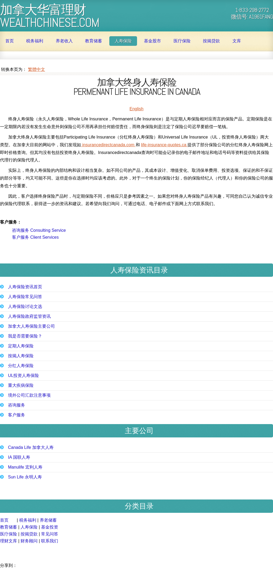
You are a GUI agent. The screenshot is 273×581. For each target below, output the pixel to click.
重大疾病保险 (21, 385)
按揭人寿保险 (21, 356)
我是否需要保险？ (25, 336)
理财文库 (8, 541)
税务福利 (34, 41)
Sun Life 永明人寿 (25, 477)
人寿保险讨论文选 (25, 306)
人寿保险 (123, 41)
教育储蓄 (93, 41)
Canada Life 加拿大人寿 (31, 447)
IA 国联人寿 (19, 457)
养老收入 (64, 41)
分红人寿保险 (21, 366)
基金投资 (49, 527)
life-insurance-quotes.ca (164, 145)
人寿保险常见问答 (25, 297)
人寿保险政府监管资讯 (29, 316)
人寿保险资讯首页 (25, 287)
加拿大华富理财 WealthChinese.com (49, 15)
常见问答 (49, 534)
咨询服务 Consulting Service (39, 230)
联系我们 (49, 541)
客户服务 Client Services (35, 237)
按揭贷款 (211, 41)
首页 (9, 41)
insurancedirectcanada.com (108, 145)
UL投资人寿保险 (23, 375)
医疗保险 (182, 41)
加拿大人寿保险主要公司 (31, 326)
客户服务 (16, 415)
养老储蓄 (48, 520)
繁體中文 (36, 69)
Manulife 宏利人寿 (25, 467)
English (136, 109)
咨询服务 (16, 405)
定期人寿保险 (21, 346)
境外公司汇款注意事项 (29, 395)
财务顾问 (29, 541)
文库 (236, 41)
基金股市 (152, 41)
